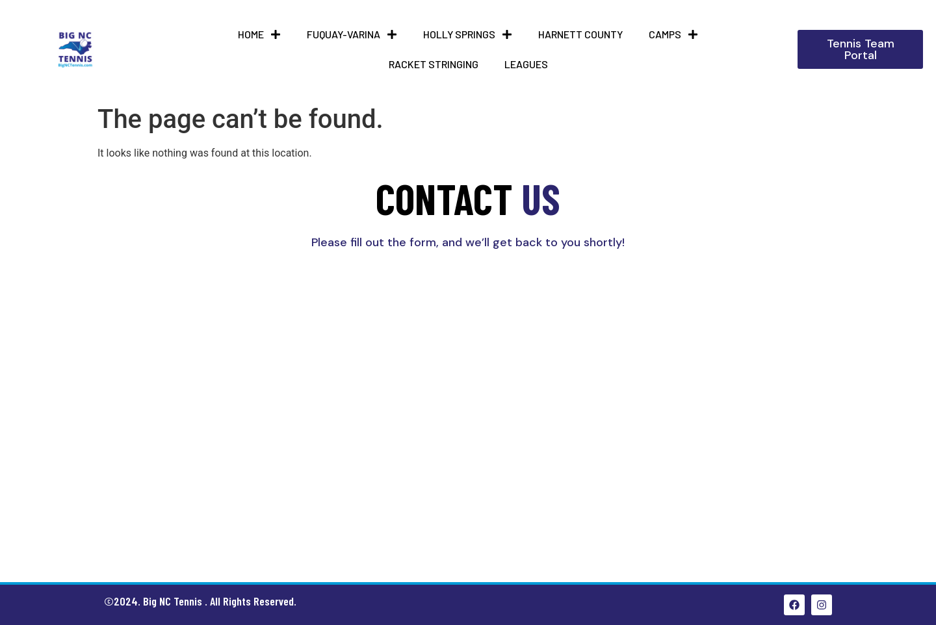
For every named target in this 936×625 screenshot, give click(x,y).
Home (259, 34)
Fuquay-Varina (352, 34)
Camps (673, 34)
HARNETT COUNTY (580, 34)
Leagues (526, 64)
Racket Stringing (433, 64)
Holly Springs (467, 34)
